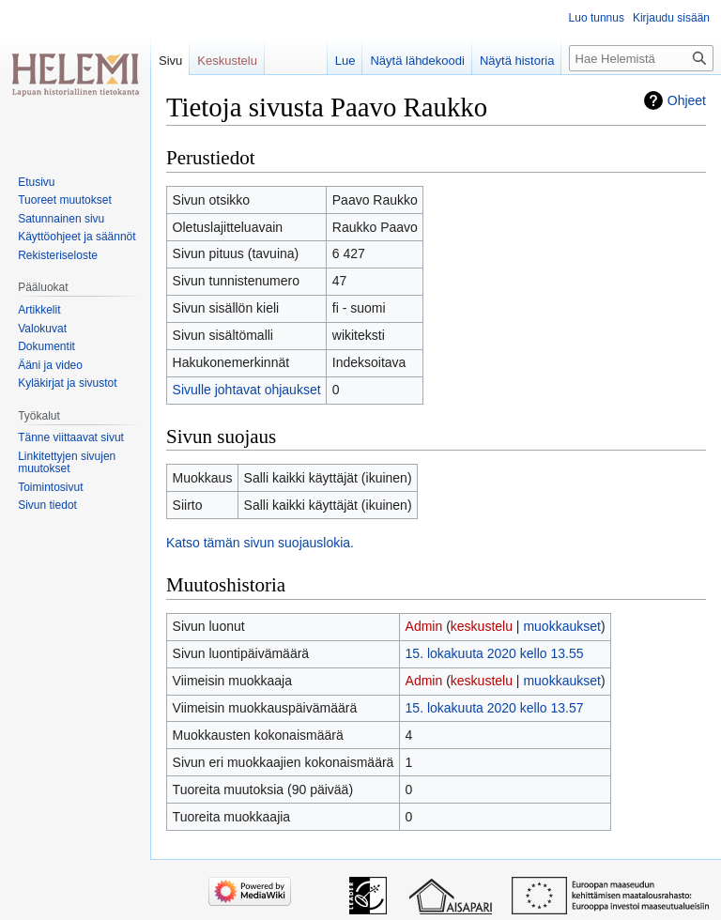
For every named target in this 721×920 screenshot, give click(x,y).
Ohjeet (686, 100)
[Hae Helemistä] (641, 58)
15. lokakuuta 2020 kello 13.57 (495, 707)
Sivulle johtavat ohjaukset (247, 389)
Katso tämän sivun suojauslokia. (260, 542)
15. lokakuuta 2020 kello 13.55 (495, 653)
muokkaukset (561, 626)
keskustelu (482, 626)
